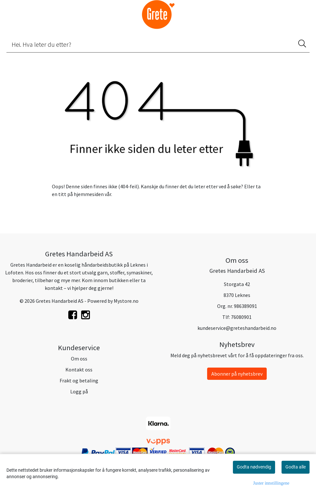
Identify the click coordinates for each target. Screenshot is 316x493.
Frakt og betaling (79, 380)
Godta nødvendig (254, 466)
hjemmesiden (89, 194)
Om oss (79, 358)
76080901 (241, 317)
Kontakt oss (78, 369)
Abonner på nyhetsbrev (237, 373)
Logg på (79, 391)
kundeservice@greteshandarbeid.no (236, 328)
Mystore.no (126, 301)
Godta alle (295, 466)
